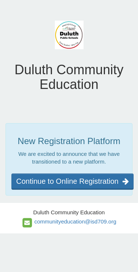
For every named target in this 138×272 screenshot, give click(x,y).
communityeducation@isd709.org (75, 221)
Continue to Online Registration (72, 181)
